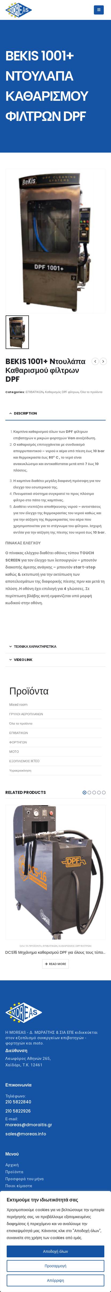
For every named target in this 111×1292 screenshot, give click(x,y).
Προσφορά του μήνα (24, 1178)
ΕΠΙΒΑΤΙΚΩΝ (34, 392)
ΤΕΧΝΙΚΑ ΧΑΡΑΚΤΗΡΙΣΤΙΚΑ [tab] (35, 646)
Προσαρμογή (55, 1266)
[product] (55, 872)
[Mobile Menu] (99, 10)
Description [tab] (25, 413)
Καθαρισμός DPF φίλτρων (62, 392)
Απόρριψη (55, 1280)
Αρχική (12, 1165)
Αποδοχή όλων (55, 1251)
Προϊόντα (14, 1171)
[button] (84, 792)
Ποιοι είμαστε (18, 1185)
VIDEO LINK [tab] (23, 659)
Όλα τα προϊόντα (91, 392)
